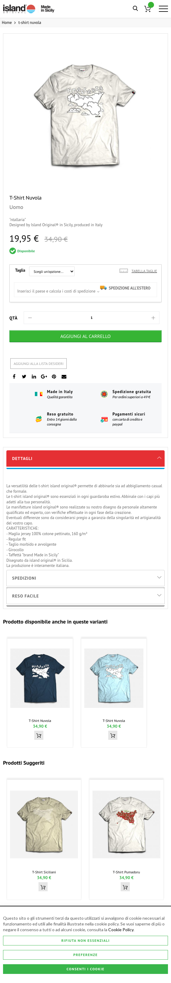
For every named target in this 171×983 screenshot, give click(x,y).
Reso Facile (25, 596)
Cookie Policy (120, 929)
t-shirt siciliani (44, 872)
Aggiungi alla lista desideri (38, 363)
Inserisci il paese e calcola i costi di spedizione (56, 291)
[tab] (85, 458)
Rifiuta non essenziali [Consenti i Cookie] (85, 940)
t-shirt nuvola (40, 720)
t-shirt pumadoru (126, 872)
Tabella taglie (144, 271)
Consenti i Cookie (86, 969)
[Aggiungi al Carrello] (85, 336)
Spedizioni (24, 578)
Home (7, 22)
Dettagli (22, 458)
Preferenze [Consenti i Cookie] (85, 954)
